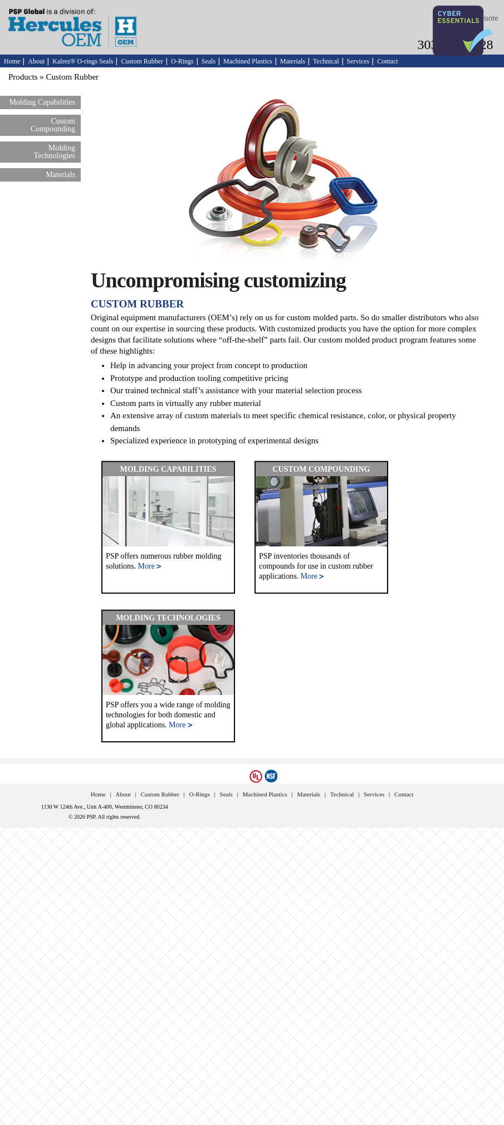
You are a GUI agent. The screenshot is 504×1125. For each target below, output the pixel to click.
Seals (209, 61)
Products (23, 76)
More (150, 566)
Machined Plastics (247, 61)
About (36, 61)
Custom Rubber (142, 61)
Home (12, 61)
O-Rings (182, 61)
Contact (387, 61)
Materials (292, 61)
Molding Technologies (54, 152)
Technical (326, 61)
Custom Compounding (53, 125)
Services (358, 61)
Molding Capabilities (42, 102)
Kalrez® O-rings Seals (82, 61)
